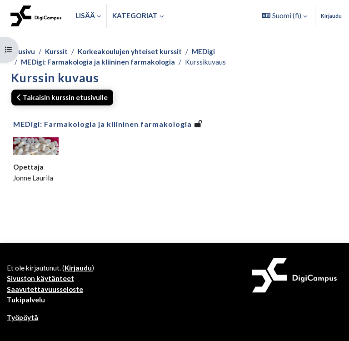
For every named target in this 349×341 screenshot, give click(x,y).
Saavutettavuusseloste (45, 289)
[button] (284, 16)
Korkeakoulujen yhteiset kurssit (130, 51)
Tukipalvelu (26, 300)
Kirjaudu (331, 16)
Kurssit (56, 51)
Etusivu (23, 51)
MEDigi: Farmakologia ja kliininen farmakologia (98, 62)
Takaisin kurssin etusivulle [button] (62, 97)
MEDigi (203, 51)
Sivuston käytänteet (40, 278)
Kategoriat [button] (135, 15)
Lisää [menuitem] (85, 15)
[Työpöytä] (36, 16)
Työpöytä (22, 317)
